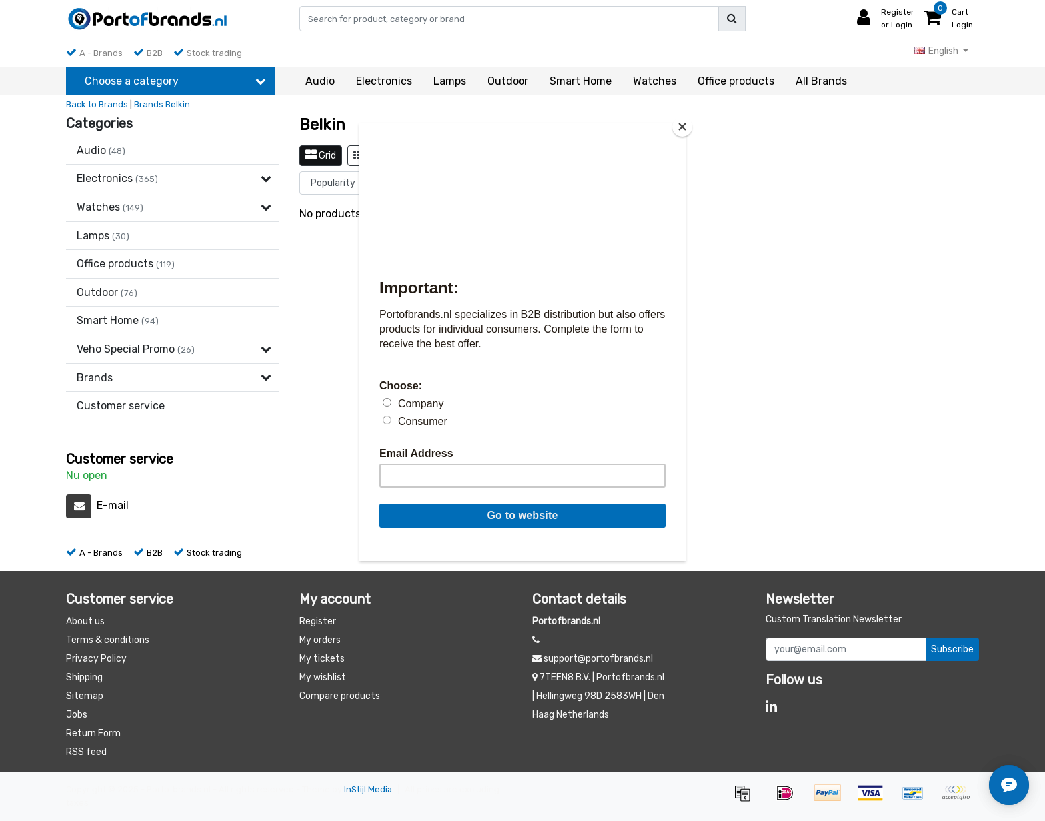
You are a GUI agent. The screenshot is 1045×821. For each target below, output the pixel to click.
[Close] (682, 127)
